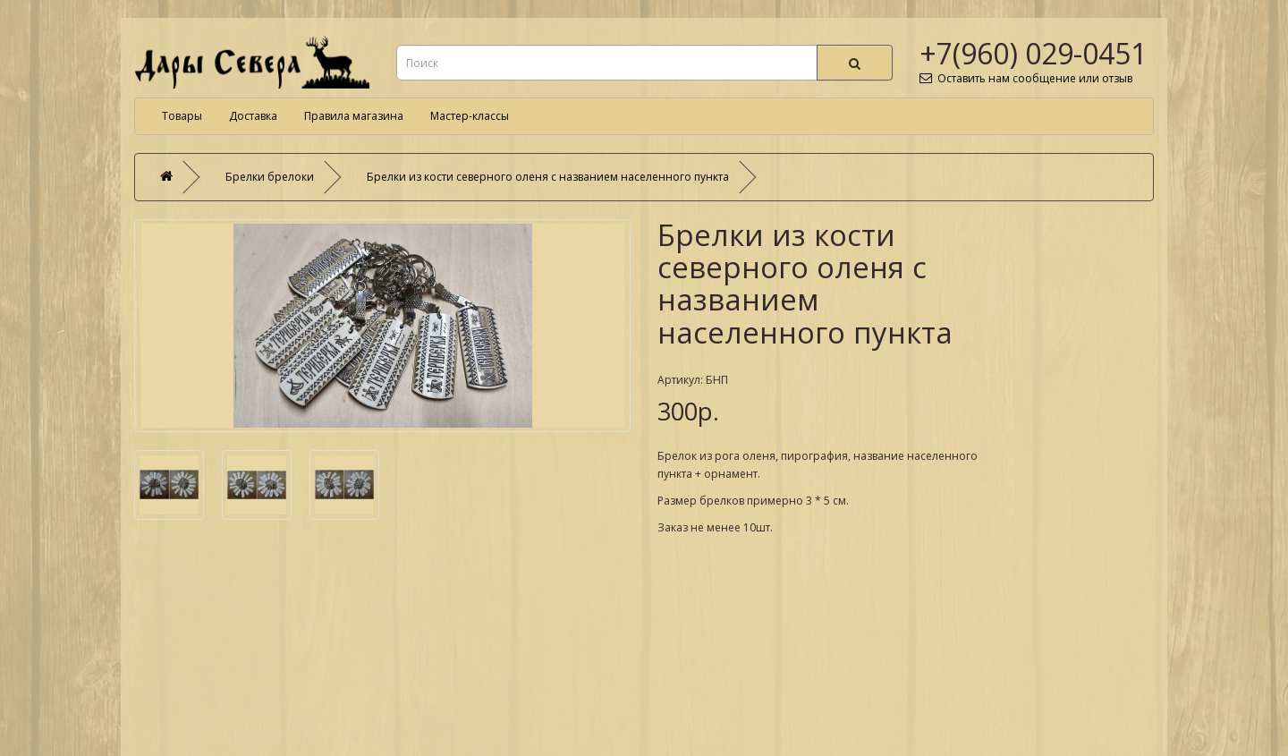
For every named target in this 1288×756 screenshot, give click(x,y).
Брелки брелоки (269, 176)
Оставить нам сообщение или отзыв (1025, 78)
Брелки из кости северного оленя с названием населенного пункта (548, 176)
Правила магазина (353, 115)
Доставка (253, 115)
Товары (182, 115)
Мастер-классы (469, 115)
